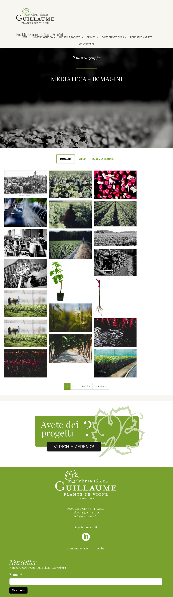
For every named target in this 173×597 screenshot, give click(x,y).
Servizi (92, 37)
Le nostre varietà (141, 37)
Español (57, 35)
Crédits (99, 548)
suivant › (84, 386)
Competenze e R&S (114, 37)
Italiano (45, 35)
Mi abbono (18, 590)
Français (33, 35)
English (21, 35)
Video (82, 158)
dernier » (101, 386)
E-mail (15, 574)
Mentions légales (77, 548)
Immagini (66, 158)
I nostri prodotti (71, 37)
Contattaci (86, 44)
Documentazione (103, 158)
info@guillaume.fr (85, 516)
